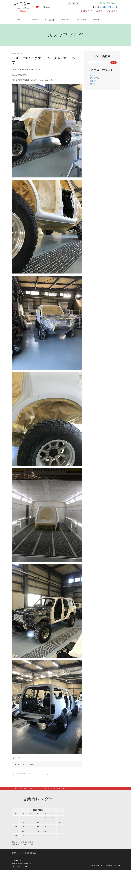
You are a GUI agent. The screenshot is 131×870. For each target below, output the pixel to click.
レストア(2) (95, 75)
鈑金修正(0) (95, 78)
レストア (16, 758)
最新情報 (35, 20)
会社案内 (65, 20)
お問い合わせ (81, 20)
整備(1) (93, 84)
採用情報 (95, 20)
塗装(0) (93, 81)
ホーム (19, 20)
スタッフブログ (111, 21)
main (47, 774)
